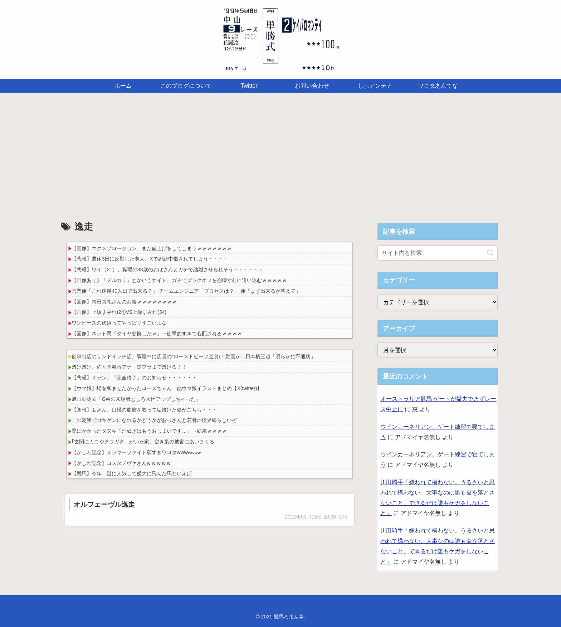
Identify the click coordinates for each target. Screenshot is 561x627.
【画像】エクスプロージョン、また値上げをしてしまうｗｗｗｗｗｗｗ (152, 248)
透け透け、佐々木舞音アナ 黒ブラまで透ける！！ (129, 367)
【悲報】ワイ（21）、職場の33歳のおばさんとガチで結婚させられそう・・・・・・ (167, 269)
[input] (437, 253)
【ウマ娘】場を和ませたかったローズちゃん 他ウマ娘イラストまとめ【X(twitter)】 (167, 388)
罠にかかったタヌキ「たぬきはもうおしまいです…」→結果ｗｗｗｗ (149, 431)
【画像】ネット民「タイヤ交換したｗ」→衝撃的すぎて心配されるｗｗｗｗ (157, 333)
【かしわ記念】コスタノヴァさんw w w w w (121, 463)
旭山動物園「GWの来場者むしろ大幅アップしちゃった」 (136, 399)
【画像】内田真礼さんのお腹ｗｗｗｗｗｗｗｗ (124, 302)
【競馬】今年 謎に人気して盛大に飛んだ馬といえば (132, 473)
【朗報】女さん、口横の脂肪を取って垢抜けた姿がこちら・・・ (144, 410)
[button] (490, 253)
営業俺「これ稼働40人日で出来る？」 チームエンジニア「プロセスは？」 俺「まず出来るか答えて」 (186, 291)
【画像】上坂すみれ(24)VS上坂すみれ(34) (119, 312)
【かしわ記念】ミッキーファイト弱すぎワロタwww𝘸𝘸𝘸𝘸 (136, 452)
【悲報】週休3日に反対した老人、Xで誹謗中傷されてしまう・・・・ (150, 259)
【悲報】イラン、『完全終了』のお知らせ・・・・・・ (134, 377)
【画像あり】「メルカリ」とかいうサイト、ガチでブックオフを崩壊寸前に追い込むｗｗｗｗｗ (179, 280)
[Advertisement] (280, 152)
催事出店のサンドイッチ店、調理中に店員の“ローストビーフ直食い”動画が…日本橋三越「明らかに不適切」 (193, 356)
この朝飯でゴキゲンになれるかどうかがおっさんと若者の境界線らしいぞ (154, 420)
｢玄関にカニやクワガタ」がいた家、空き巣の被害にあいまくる (143, 441)
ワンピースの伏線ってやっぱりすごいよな (119, 323)
